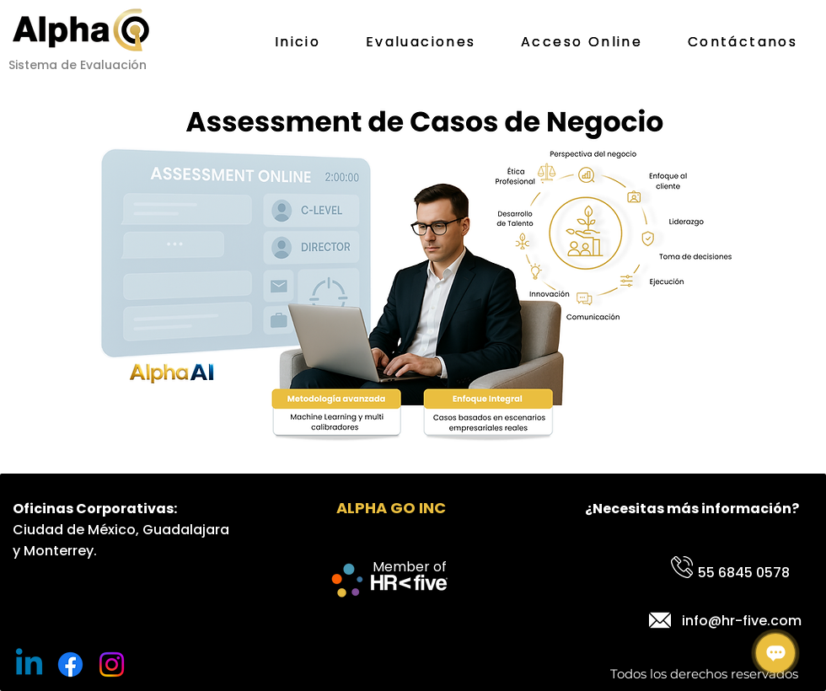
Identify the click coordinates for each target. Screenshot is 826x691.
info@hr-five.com (742, 620)
